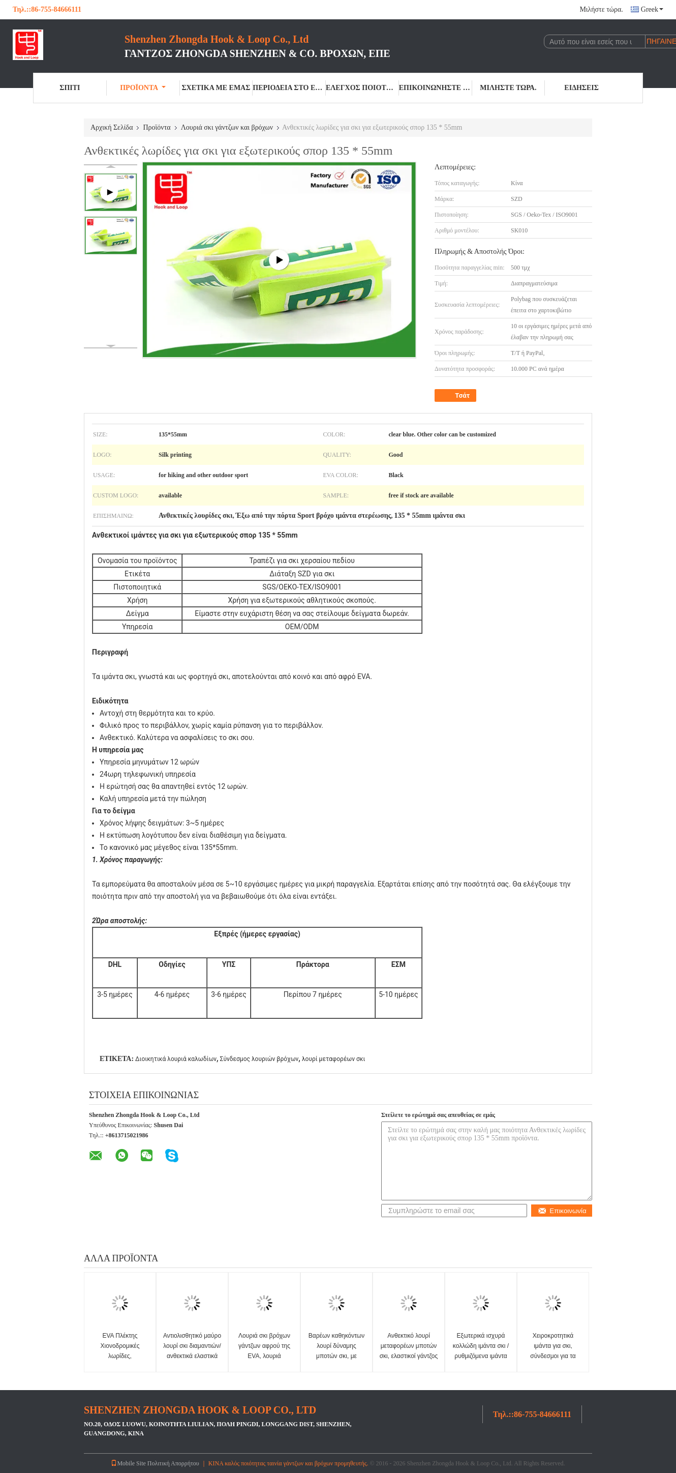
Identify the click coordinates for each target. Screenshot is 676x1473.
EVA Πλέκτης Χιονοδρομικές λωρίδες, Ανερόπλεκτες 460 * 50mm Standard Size (119, 1356)
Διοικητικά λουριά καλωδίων (176, 1059)
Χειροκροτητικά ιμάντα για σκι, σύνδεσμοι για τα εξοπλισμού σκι (552, 1351)
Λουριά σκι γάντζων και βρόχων (227, 127)
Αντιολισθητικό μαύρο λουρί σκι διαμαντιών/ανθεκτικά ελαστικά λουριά (192, 1351)
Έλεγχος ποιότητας (362, 88)
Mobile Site (128, 1463)
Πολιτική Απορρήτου (173, 1463)
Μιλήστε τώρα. (601, 9)
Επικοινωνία (562, 1211)
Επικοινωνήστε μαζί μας (435, 88)
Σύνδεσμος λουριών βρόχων (259, 1059)
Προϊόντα (143, 88)
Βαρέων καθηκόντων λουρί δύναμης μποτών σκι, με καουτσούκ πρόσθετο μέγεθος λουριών (336, 1356)
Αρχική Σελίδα (111, 127)
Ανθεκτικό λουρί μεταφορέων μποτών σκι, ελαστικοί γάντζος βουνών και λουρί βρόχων (409, 1356)
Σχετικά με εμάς (215, 88)
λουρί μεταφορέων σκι (333, 1059)
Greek (652, 9)
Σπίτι (69, 88)
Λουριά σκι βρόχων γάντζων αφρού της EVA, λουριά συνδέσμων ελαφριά (264, 1351)
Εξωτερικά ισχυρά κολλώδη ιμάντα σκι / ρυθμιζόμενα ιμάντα (481, 1346)
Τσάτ (456, 396)
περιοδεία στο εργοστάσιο (289, 88)
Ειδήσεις (581, 88)
